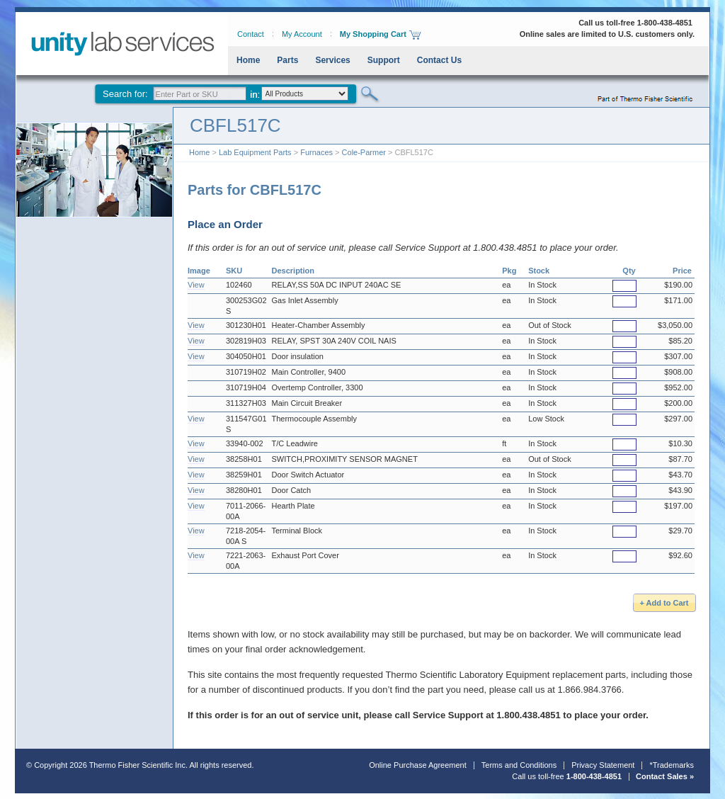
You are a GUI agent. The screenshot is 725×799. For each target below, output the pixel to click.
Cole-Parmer (364, 152)
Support (383, 60)
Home (248, 60)
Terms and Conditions (518, 765)
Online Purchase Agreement (418, 765)
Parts (287, 60)
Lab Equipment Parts (255, 152)
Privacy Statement (602, 765)
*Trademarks (671, 765)
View (196, 284)
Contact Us (439, 60)
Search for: (125, 94)
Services (332, 60)
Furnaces (316, 152)
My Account (302, 34)
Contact (250, 34)
